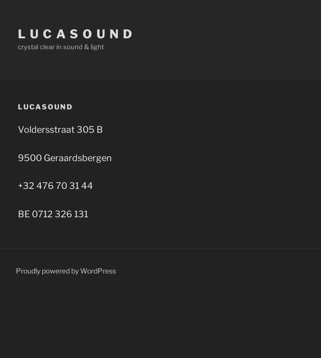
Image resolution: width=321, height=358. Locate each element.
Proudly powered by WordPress (66, 271)
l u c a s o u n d (75, 34)
